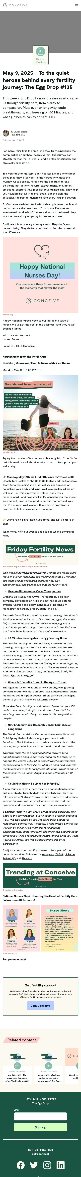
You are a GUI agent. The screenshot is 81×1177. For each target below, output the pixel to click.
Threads (27, 858)
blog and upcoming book (51, 671)
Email (16, 1109)
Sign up (40, 1127)
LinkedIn (70, 854)
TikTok (59, 854)
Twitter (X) (9, 858)
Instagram (48, 854)
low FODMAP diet (32, 827)
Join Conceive (40, 1005)
